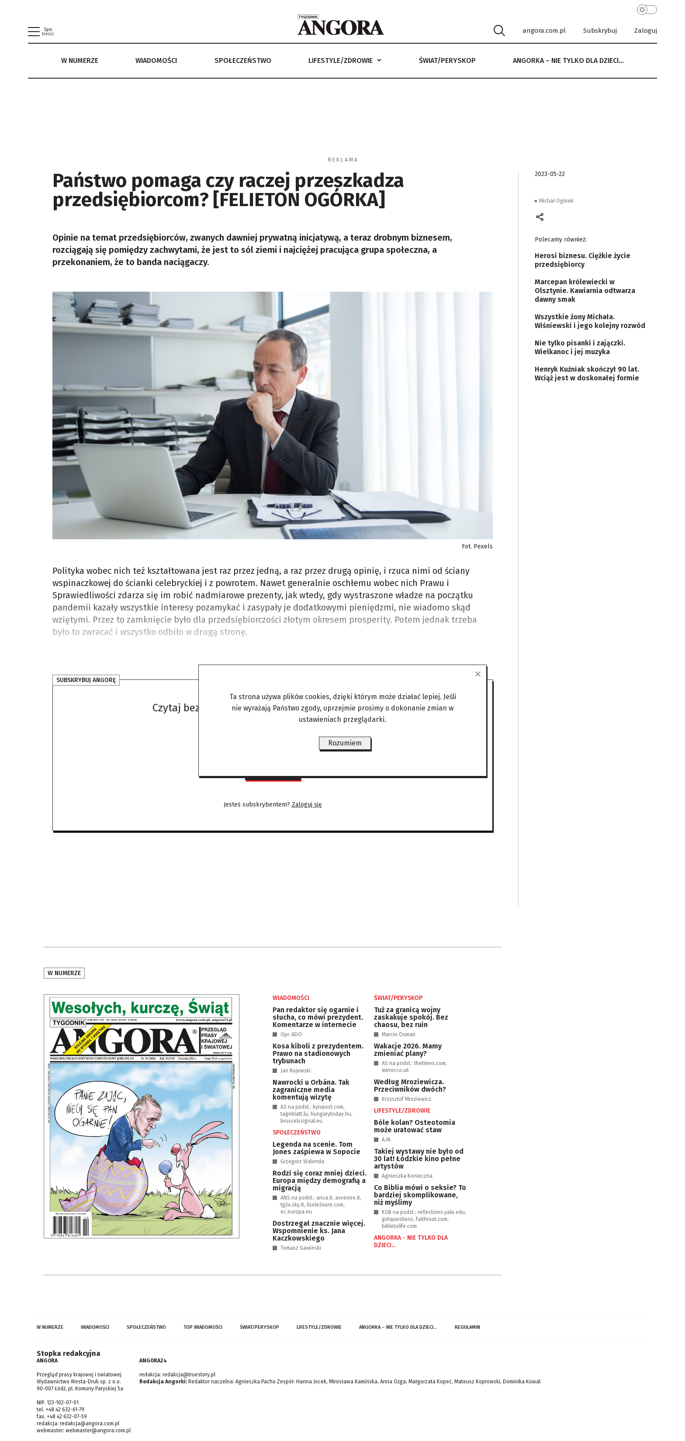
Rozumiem (345, 743)
